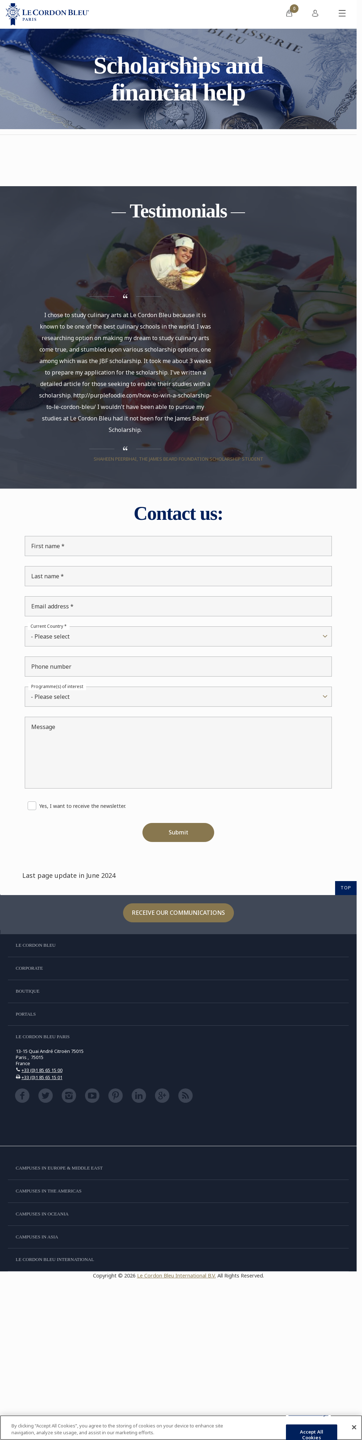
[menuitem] (289, 14)
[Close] (354, 1427)
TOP (345, 887)
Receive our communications (178, 913)
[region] (181, 1427)
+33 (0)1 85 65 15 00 (42, 1070)
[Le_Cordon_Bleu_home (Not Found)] (47, 14)
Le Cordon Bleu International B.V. (176, 1275)
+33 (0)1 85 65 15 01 (42, 1077)
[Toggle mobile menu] (342, 14)
